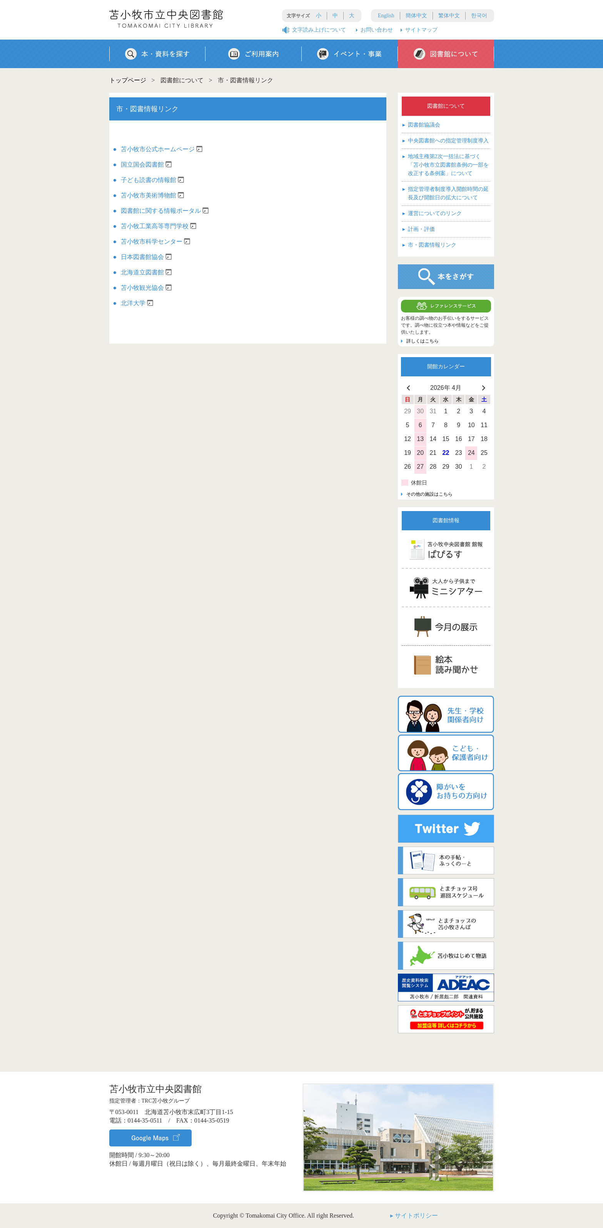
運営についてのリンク (432, 213)
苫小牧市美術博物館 (152, 195)
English (386, 15)
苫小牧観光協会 (146, 287)
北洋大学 (137, 303)
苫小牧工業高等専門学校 (158, 226)
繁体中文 (449, 15)
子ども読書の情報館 (152, 180)
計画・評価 (419, 229)
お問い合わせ (377, 30)
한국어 (479, 15)
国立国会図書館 (146, 164)
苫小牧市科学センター (155, 241)
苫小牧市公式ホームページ (161, 149)
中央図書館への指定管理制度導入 (446, 141)
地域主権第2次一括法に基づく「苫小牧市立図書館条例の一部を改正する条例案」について (446, 164)
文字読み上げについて (319, 30)
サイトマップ (421, 30)
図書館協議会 (421, 125)
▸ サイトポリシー (414, 1215)
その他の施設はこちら (429, 494)
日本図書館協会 (146, 257)
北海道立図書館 (146, 272)
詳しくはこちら (422, 341)
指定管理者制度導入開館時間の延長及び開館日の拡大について (446, 192)
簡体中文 (416, 15)
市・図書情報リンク (429, 245)
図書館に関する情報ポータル (165, 210)
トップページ (127, 80)
